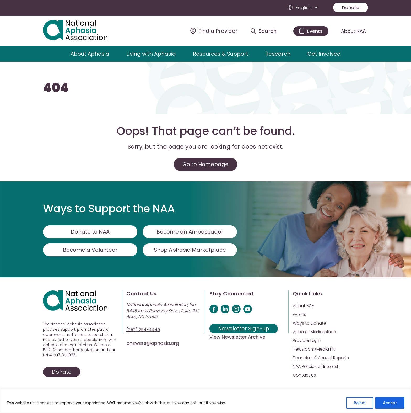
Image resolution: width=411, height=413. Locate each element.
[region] (205, 401)
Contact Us (304, 375)
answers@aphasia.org (152, 343)
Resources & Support (220, 53)
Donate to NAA (90, 231)
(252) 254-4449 (143, 330)
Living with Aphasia (151, 53)
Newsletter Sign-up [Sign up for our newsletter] (243, 328)
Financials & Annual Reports (321, 358)
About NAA (353, 31)
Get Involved (324, 53)
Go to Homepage (205, 164)
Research (277, 53)
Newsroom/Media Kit (314, 349)
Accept (390, 402)
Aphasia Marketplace (314, 332)
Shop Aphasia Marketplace (190, 249)
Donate (350, 7)
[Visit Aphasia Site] (81, 31)
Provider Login (307, 340)
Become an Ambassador (189, 231)
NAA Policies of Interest (315, 366)
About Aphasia (90, 53)
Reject (360, 402)
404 (56, 88)
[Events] (310, 31)
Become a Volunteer (90, 249)
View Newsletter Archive (237, 337)
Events (299, 314)
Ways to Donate (309, 323)
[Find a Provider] (213, 31)
